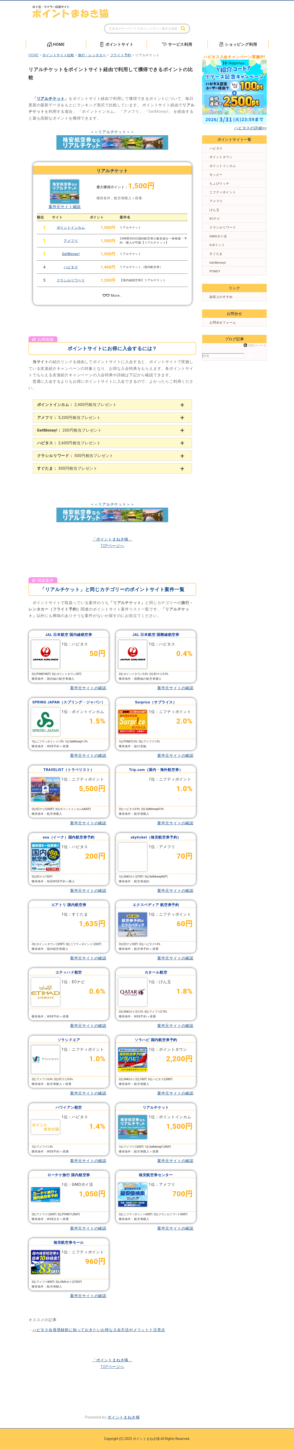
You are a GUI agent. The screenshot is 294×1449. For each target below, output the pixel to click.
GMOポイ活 (218, 236)
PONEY (214, 271)
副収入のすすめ (221, 297)
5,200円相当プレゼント (69, 417)
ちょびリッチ (219, 183)
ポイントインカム (71, 227)
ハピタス (71, 267)
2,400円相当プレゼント (77, 404)
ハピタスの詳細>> (250, 128)
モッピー (216, 175)
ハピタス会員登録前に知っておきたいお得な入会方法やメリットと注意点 (99, 1330)
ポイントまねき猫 (123, 1417)
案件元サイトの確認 (88, 688)
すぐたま (216, 254)
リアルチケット (51, 98)
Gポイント (217, 245)
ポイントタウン (221, 157)
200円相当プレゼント (69, 430)
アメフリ (71, 241)
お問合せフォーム (222, 322)
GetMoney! (71, 254)
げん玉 (214, 210)
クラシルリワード (71, 280)
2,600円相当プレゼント (69, 443)
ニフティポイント (222, 192)
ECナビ (214, 218)
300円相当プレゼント (67, 468)
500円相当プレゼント (75, 455)
